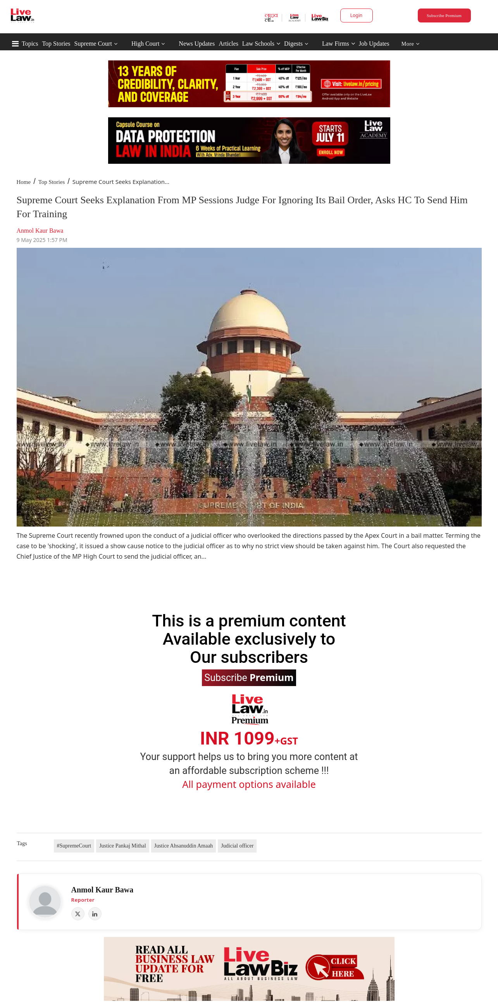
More (411, 44)
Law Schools (261, 43)
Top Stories (56, 43)
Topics (30, 43)
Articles (228, 43)
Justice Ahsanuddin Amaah (183, 846)
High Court (145, 43)
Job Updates (374, 43)
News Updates (197, 43)
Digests (293, 43)
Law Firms (338, 43)
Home (24, 182)
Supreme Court (93, 43)
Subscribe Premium (444, 15)
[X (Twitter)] (77, 913)
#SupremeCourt (74, 846)
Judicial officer (237, 846)
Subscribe (248, 677)
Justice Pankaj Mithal (122, 846)
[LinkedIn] (95, 913)
